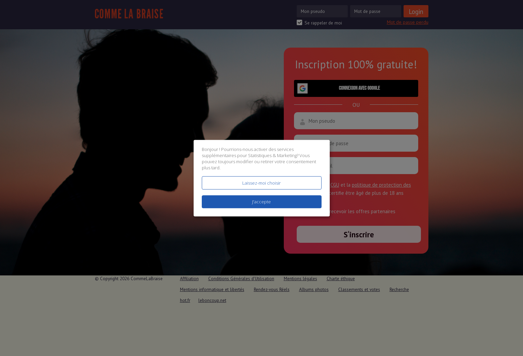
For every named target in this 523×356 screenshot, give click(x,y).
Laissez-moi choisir (261, 183)
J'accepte (261, 202)
